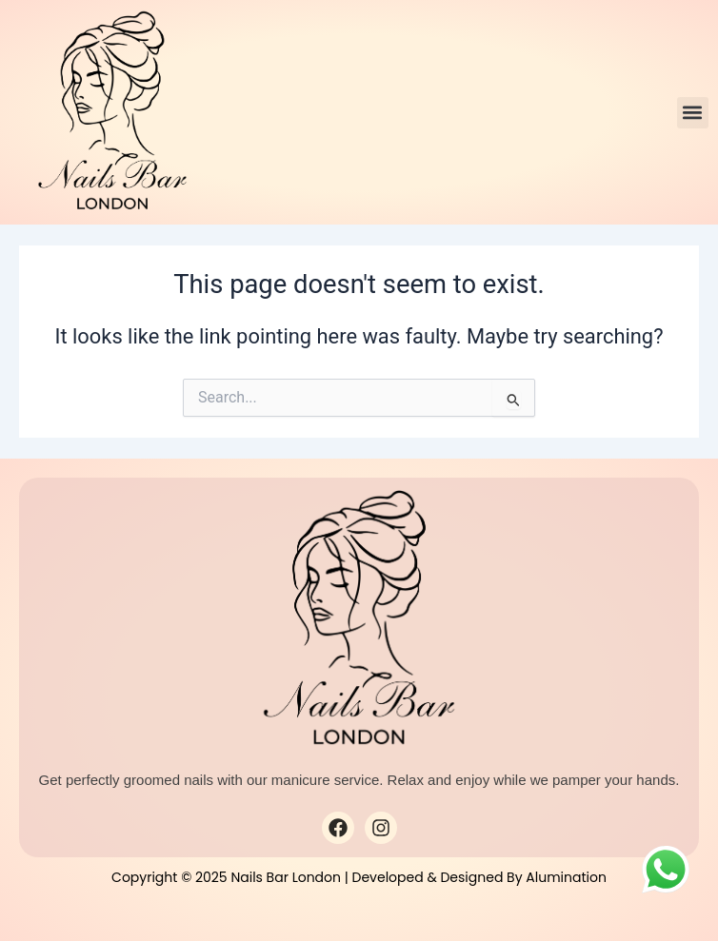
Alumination (566, 877)
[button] (692, 112)
